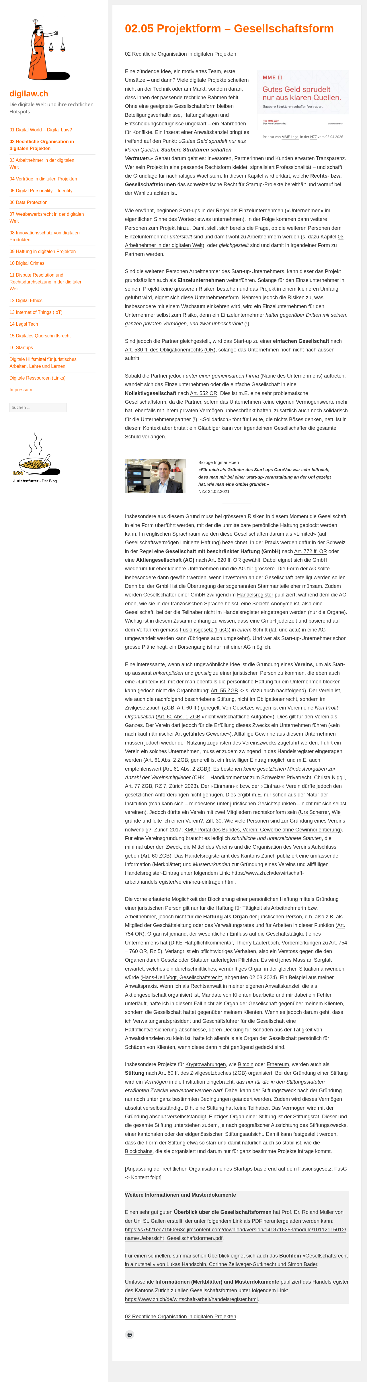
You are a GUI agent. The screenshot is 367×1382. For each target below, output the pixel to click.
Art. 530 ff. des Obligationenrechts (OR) (170, 350)
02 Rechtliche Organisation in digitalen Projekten (41, 145)
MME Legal (290, 136)
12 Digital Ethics (25, 300)
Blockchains (139, 1151)
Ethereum (278, 1064)
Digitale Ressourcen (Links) (37, 378)
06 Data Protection (28, 202)
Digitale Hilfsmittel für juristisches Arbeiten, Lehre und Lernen (43, 363)
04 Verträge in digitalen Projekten (43, 178)
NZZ (313, 136)
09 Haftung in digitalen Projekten (42, 251)
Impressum (20, 389)
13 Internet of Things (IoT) (36, 312)
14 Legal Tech (23, 324)
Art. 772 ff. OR (310, 551)
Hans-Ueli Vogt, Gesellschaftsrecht (182, 977)
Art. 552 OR (203, 393)
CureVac (282, 469)
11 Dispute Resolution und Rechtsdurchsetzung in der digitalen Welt (45, 282)
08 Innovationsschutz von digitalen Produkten (44, 236)
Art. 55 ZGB (224, 690)
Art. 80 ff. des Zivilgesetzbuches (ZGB (201, 1073)
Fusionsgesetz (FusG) (205, 630)
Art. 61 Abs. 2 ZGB (166, 760)
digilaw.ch (28, 93)
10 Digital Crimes (26, 263)
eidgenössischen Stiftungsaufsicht (224, 1134)
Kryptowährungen (206, 1064)
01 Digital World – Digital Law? (40, 129)
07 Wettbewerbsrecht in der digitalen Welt (46, 217)
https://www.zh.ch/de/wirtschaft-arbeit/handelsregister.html (191, 1299)
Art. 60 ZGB (156, 856)
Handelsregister (255, 595)
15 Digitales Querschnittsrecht (40, 335)
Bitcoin (245, 1064)
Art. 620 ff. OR (224, 560)
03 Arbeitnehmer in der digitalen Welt (41, 164)
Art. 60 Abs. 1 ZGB (178, 717)
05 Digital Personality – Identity (41, 190)
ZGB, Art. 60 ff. (181, 708)
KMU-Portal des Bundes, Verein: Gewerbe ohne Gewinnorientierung (262, 830)
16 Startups (21, 347)
